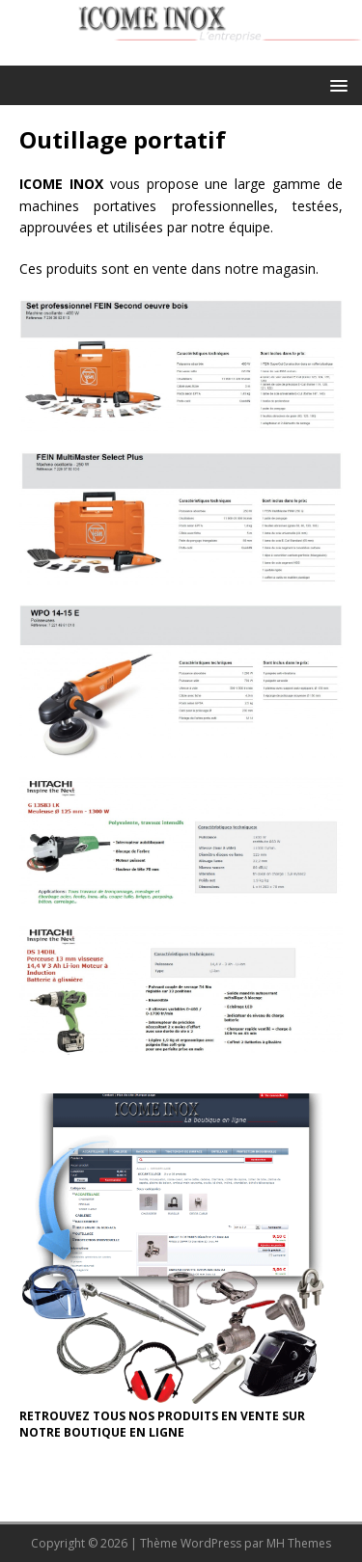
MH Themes (298, 1543)
